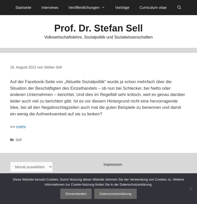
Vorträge (122, 7)
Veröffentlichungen (89, 7)
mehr (21, 126)
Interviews (50, 7)
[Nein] (190, 188)
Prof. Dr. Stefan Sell (98, 28)
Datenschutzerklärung (115, 194)
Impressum (113, 164)
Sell (19, 140)
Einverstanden (76, 194)
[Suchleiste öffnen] (179, 7)
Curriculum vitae (153, 7)
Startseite (23, 7)
